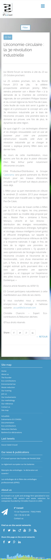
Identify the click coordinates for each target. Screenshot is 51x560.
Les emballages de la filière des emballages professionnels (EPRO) (19, 481)
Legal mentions (38, 557)
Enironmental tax (8, 384)
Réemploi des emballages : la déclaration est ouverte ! (19, 472)
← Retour (41, 336)
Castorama (9, 174)
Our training (6, 390)
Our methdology (8, 400)
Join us (4, 394)
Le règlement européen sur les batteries (17, 464)
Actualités (5, 416)
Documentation (7, 422)
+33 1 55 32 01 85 (22, 515)
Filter (25, 27)
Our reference (7, 403)
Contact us (5, 407)
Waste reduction (8, 387)
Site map (5, 410)
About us (5, 374)
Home (3, 371)
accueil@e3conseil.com (24, 307)
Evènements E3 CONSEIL (11, 419)
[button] (43, 6)
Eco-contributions (8, 381)
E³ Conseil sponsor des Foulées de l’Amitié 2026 (20, 458)
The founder (6, 377)
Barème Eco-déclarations (11, 432)
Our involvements (8, 397)
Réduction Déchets (9, 429)
